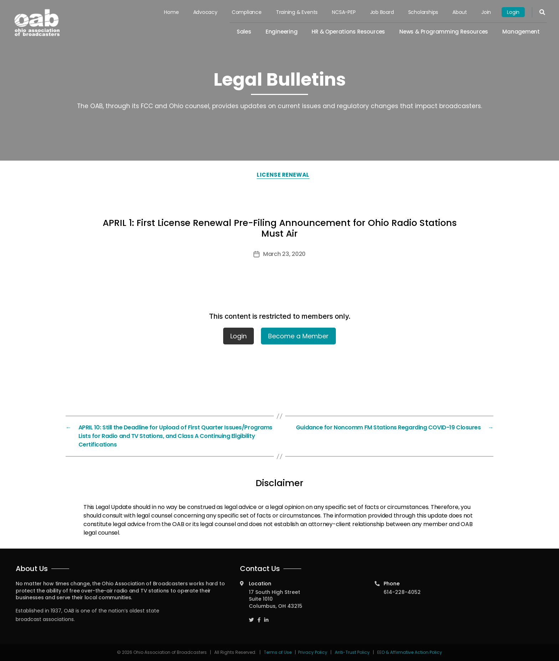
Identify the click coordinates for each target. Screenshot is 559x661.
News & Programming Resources (444, 31)
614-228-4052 (402, 592)
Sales (244, 31)
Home (172, 12)
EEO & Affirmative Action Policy (409, 652)
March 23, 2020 (284, 254)
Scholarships (423, 12)
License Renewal (283, 174)
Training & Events (297, 12)
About (460, 12)
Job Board (382, 12)
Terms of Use (278, 652)
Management (521, 31)
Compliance (247, 12)
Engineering (282, 31)
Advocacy (206, 12)
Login (513, 12)
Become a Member (298, 336)
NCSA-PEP (344, 12)
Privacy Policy (312, 652)
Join (486, 12)
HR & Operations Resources (348, 31)
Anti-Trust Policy (352, 652)
